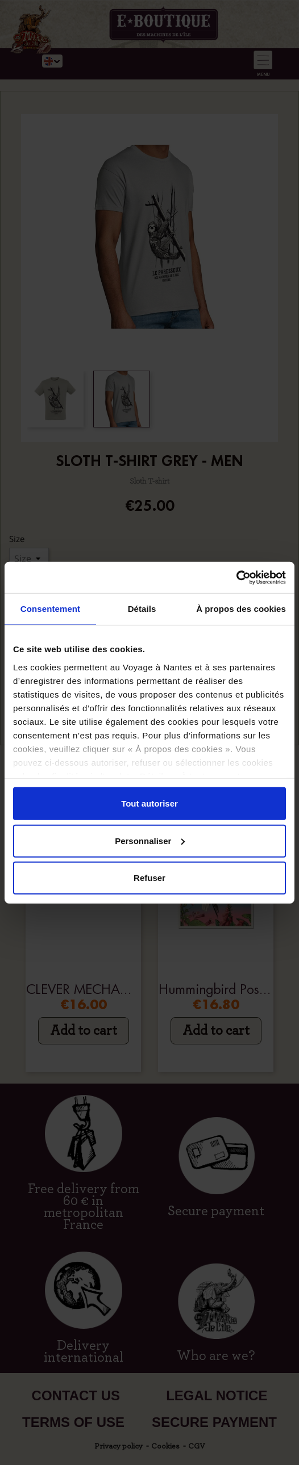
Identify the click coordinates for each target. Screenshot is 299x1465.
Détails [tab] (142, 609)
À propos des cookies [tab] (241, 609)
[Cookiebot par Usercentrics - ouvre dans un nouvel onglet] (236, 577)
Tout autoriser (149, 803)
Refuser (149, 878)
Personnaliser (150, 840)
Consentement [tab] (50, 609)
